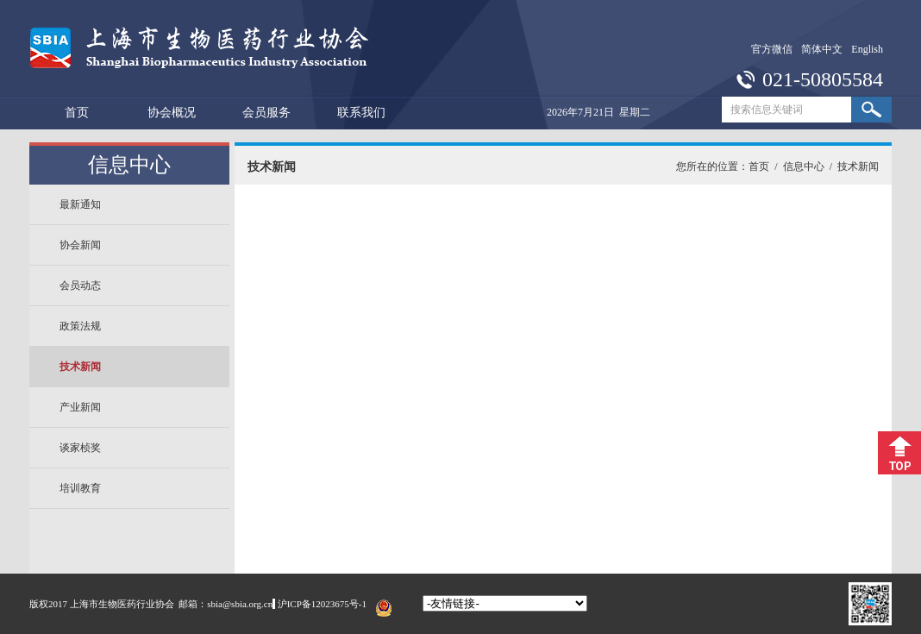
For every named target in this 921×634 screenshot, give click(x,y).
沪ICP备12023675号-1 (322, 604)
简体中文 (822, 49)
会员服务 (266, 112)
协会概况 (171, 112)
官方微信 (772, 49)
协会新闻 (80, 245)
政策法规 (80, 326)
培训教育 (80, 488)
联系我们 (361, 112)
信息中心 (803, 166)
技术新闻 (80, 367)
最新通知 (80, 204)
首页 (77, 112)
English (867, 49)
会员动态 (80, 285)
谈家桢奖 (80, 448)
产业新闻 (80, 407)
